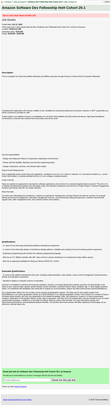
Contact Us (72, 2)
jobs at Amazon (20, 386)
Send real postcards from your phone (17, 400)
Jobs (66, 2)
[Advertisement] (55, 54)
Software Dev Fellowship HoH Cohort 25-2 (45, 2)
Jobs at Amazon (19, 2)
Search (107, 2)
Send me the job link (64, 380)
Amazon (8, 2)
